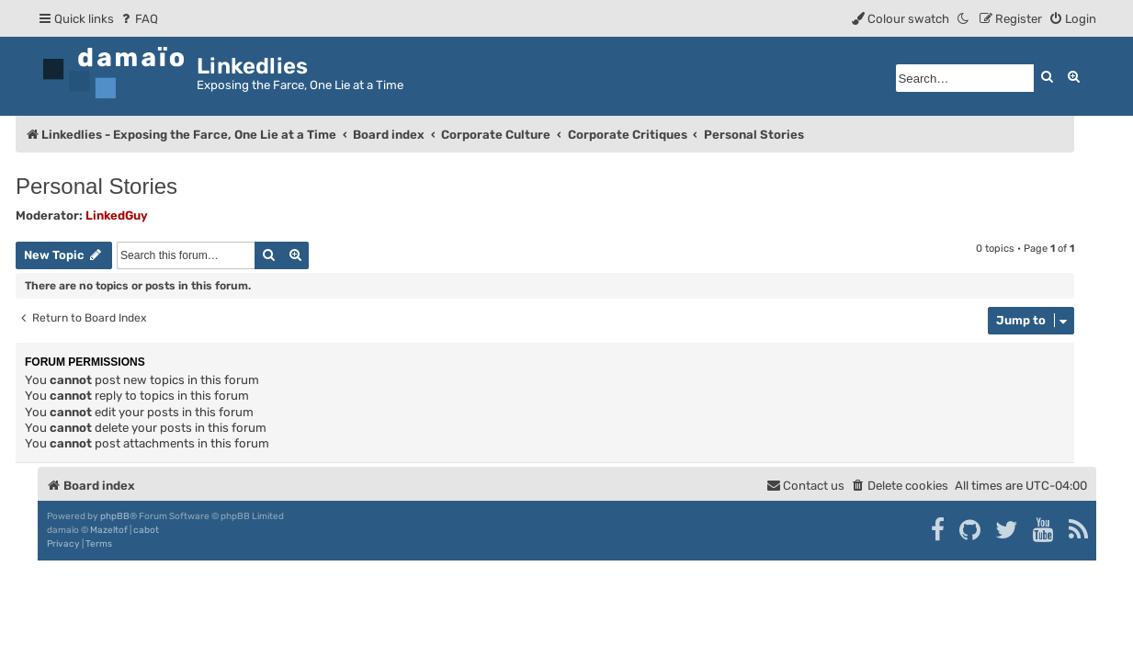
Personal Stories (96, 186)
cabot (146, 530)
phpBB (115, 516)
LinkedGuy (116, 215)
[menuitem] (138, 19)
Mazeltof (109, 530)
